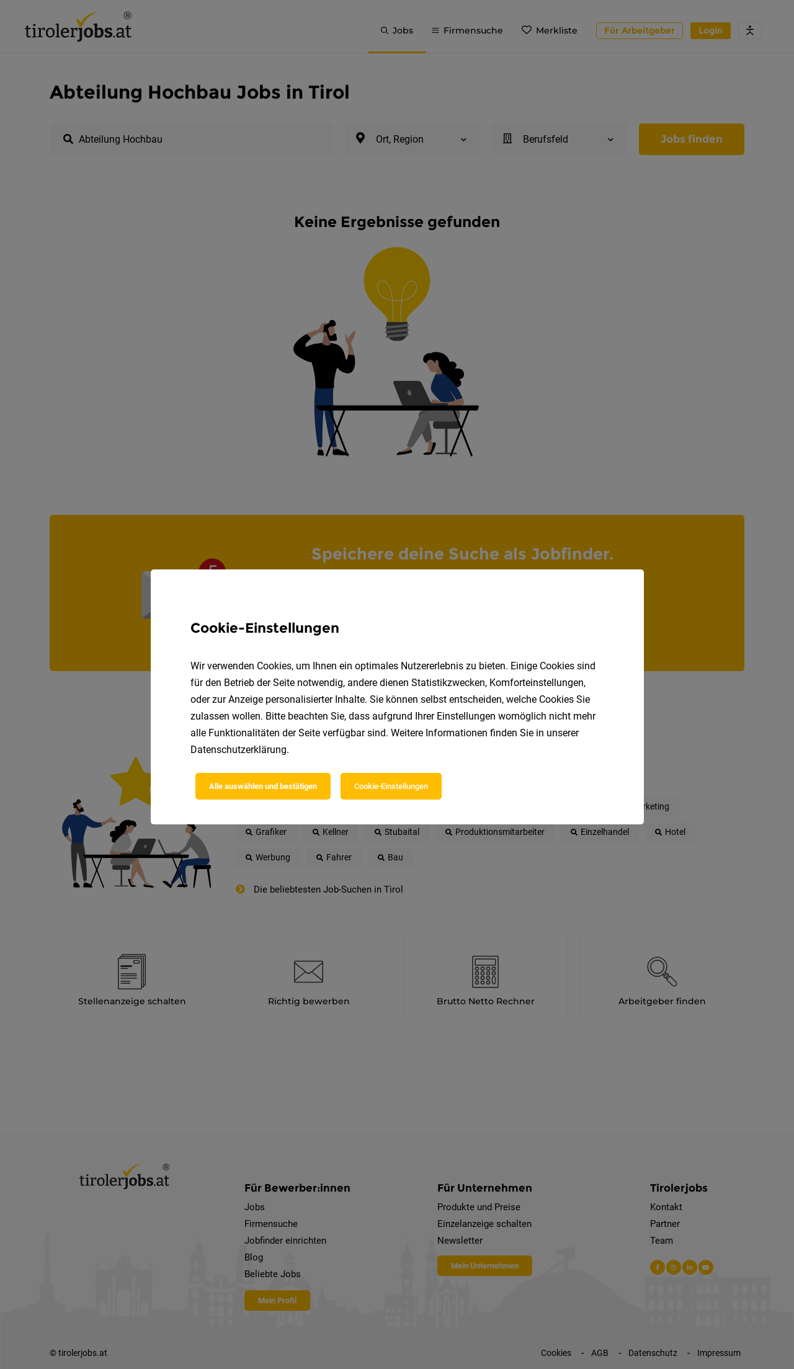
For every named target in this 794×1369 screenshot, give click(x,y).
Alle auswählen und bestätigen (263, 786)
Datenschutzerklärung (238, 750)
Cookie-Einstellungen (391, 786)
